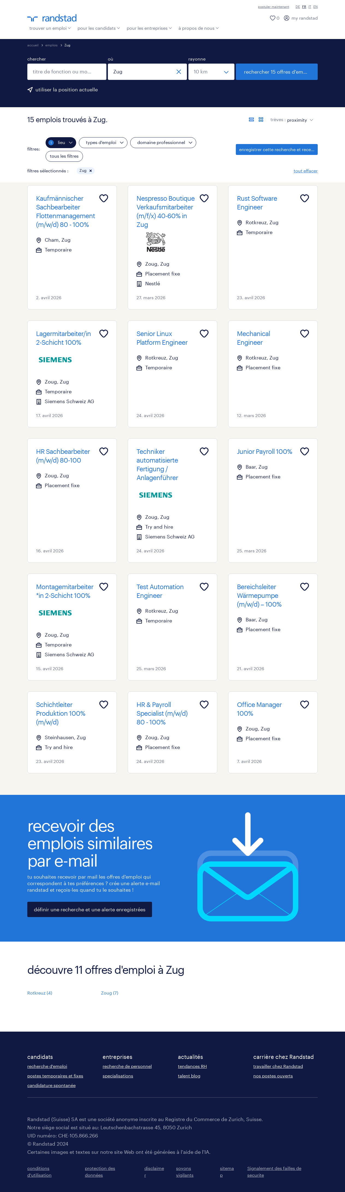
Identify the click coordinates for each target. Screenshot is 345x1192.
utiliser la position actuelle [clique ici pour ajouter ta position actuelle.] (66, 89)
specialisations (118, 1075)
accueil (32, 45)
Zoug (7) (109, 992)
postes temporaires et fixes (55, 1075)
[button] (90, 170)
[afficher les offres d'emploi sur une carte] (261, 119)
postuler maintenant (273, 6)
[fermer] (179, 71)
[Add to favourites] (103, 198)
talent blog (189, 1075)
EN (315, 6)
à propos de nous (199, 28)
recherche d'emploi (47, 1066)
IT (309, 6)
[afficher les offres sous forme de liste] (251, 119)
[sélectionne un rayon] (211, 72)
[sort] (299, 116)
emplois (51, 45)
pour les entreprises (149, 28)
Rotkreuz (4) (39, 992)
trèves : (278, 119)
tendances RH (192, 1066)
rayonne (197, 58)
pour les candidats (99, 28)
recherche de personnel (127, 1066)
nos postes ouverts (273, 1075)
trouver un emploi (50, 28)
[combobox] (66, 72)
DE (298, 6)
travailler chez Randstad (278, 1066)
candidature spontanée (51, 1085)
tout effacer (306, 170)
